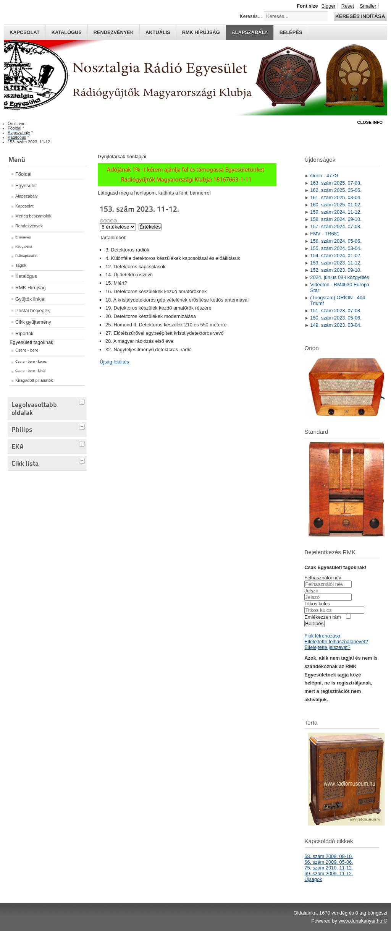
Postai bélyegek (32, 310)
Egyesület (26, 185)
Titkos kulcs (317, 604)
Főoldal (23, 174)
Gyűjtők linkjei (30, 299)
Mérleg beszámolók (33, 216)
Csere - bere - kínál (30, 371)
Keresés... (251, 16)
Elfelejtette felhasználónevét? (336, 641)
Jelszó (311, 591)
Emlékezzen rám (322, 617)
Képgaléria (23, 246)
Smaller (368, 6)
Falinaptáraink (26, 256)
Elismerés (23, 237)
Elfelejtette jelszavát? (327, 647)
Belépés (291, 32)
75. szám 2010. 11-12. (328, 868)
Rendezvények (114, 32)
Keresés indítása (360, 16)
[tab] (83, 401)
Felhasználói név (322, 578)
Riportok (24, 333)
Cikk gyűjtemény (33, 322)
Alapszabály (250, 32)
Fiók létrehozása (322, 636)
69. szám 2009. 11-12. (328, 873)
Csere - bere (26, 350)
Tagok (20, 265)
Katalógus (67, 32)
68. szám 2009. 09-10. (328, 856)
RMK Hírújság (30, 287)
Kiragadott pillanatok (34, 380)
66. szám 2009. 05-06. (328, 862)
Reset (347, 6)
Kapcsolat (25, 32)
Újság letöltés (114, 362)
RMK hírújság (201, 32)
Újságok (313, 879)
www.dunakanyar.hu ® (362, 921)
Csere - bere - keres (31, 361)
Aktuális (157, 32)
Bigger (329, 6)
